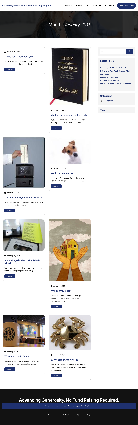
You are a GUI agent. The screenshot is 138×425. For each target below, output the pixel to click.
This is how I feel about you (18, 56)
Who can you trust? (61, 290)
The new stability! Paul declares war (23, 197)
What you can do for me (16, 356)
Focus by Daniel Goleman (109, 80)
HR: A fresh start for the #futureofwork (115, 68)
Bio (77, 415)
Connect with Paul (126, 6)
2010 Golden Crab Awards (64, 359)
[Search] (129, 51)
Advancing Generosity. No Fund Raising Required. (27, 5)
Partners (66, 415)
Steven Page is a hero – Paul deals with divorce (22, 261)
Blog (88, 415)
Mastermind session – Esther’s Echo (69, 115)
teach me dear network (63, 173)
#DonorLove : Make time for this (112, 77)
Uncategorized (109, 101)
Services (52, 415)
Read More (10, 69)
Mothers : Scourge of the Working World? (116, 83)
